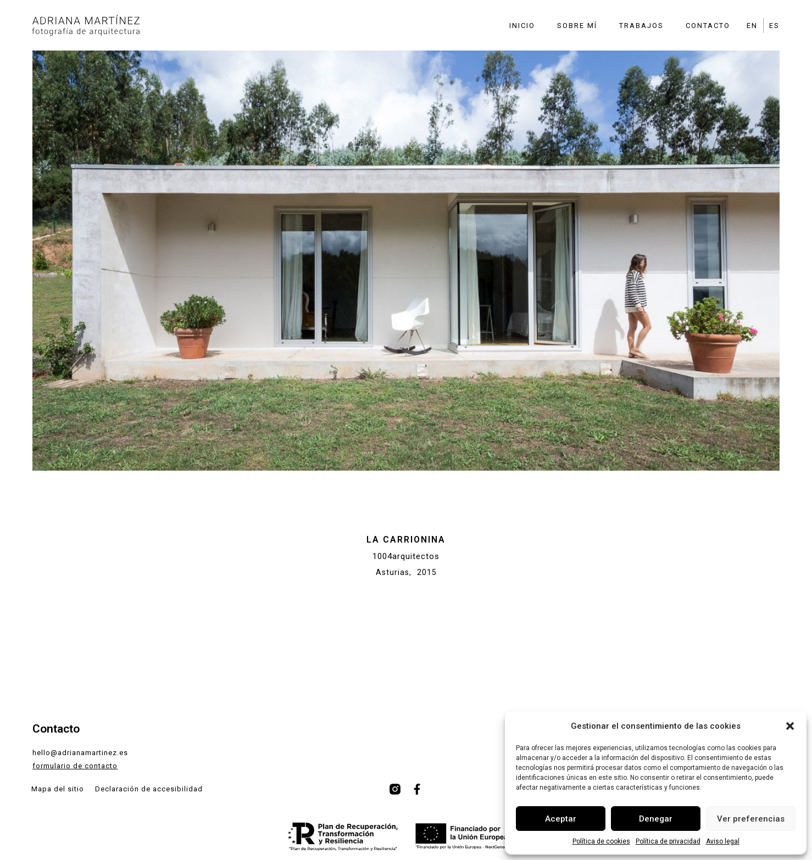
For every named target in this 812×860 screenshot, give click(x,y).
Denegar (655, 819)
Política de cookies (601, 841)
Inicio (522, 25)
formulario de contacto (75, 766)
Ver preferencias (751, 819)
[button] (790, 726)
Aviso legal (722, 841)
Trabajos (641, 25)
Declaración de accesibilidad (149, 789)
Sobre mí (577, 25)
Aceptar (560, 819)
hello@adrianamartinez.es (80, 753)
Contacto (708, 25)
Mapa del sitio (57, 789)
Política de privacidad (668, 841)
